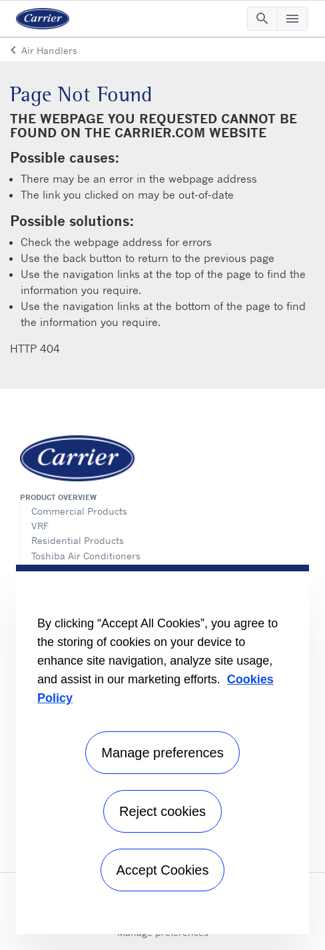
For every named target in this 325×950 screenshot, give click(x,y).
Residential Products (77, 540)
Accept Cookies (163, 870)
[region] (162, 749)
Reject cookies (162, 811)
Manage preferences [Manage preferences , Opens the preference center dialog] (162, 752)
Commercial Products (79, 511)
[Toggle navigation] (262, 19)
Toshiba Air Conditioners (86, 555)
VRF (40, 525)
